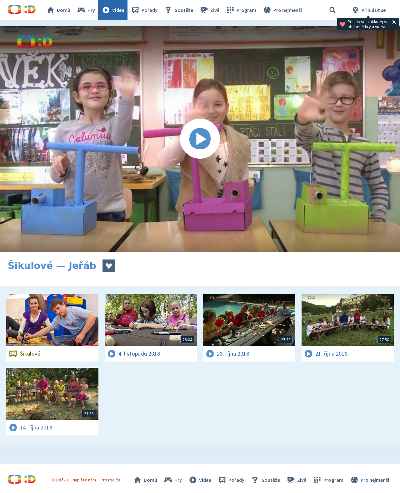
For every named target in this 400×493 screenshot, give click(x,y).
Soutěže (178, 10)
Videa (112, 10)
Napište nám (84, 480)
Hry (86, 10)
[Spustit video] (200, 139)
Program (241, 10)
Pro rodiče (110, 480)
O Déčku (60, 480)
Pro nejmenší (282, 10)
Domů (58, 10)
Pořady (144, 10)
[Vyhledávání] (332, 10)
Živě (209, 10)
